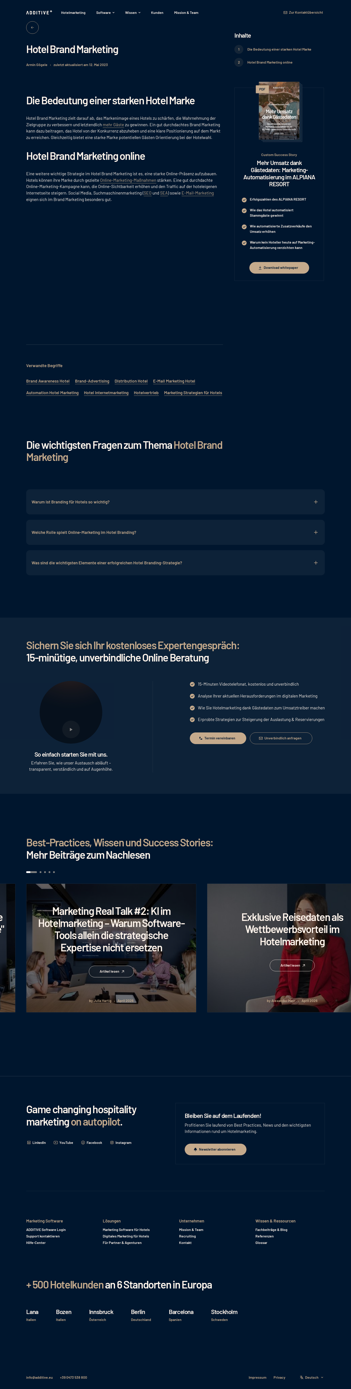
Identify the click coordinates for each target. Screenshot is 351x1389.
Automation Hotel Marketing (52, 392)
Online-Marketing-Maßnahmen (128, 180)
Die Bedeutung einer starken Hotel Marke (279, 49)
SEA (164, 192)
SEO (148, 192)
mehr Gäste (113, 124)
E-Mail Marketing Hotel (174, 380)
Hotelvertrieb (146, 392)
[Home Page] (39, 12)
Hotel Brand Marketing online (270, 62)
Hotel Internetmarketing (106, 392)
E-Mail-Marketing (198, 192)
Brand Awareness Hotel (48, 380)
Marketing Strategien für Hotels (193, 392)
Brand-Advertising (92, 380)
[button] (105, 12)
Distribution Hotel (131, 380)
